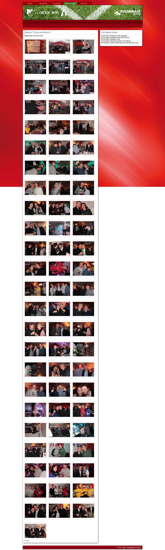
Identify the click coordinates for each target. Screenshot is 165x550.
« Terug (26, 541)
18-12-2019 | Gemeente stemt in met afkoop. (116, 41)
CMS (124, 547)
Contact (84, 3)
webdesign (131, 547)
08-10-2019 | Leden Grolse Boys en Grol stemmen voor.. (120, 43)
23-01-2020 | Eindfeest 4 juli (110, 39)
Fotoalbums (70, 3)
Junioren (57, 3)
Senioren (43, 3)
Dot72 (139, 547)
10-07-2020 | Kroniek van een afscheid (114, 36)
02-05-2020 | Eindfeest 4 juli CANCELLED (115, 37)
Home (29, 3)
